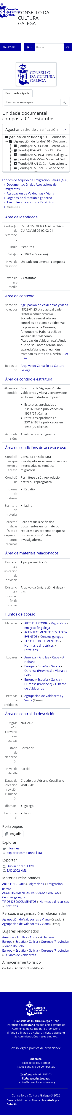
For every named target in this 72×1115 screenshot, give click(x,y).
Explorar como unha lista (22, 853)
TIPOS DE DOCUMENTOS (41, 641)
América (30, 657)
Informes (10, 848)
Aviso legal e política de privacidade (36, 1048)
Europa (29, 666)
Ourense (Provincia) (38, 671)
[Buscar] (49, 47)
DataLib (12, 1104)
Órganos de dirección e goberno (29, 198)
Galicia (55, 666)
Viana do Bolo (14, 946)
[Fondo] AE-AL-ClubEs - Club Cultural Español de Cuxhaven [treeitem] (41, 150)
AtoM (50, 1100)
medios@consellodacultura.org (36, 1082)
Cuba (55, 657)
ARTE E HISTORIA (36, 623)
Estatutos (47, 202)
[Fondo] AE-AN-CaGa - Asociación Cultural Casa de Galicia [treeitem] (41, 163)
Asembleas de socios (21, 202)
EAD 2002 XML (14, 870)
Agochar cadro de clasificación (31, 129)
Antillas (44, 657)
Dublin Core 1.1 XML (18, 866)
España (43, 666)
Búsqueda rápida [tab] (17, 93)
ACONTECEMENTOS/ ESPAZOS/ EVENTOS (30, 893)
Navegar (9, 47)
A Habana (47, 937)
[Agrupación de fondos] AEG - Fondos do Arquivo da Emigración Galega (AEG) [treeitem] (36, 137)
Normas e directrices (39, 645)
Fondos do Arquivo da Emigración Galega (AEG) (35, 180)
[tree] (36, 153)
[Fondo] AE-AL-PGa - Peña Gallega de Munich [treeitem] (41, 154)
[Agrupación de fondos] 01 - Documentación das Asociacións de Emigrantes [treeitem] (39, 141)
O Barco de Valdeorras (20, 955)
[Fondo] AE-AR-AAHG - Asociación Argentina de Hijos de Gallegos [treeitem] (41, 168)
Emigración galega (37, 628)
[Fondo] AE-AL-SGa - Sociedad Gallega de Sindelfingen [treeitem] (41, 159)
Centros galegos (51, 637)
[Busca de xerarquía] (32, 102)
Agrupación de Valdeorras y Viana (30, 193)
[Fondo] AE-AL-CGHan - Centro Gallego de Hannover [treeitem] (41, 146)
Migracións (58, 623)
